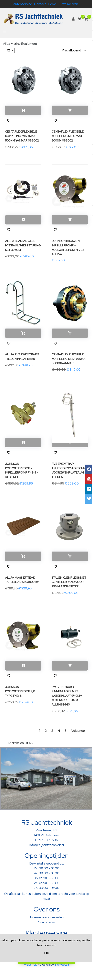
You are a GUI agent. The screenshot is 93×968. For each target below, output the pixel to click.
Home (52, 4)
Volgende (78, 730)
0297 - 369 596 (46, 840)
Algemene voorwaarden (47, 917)
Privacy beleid (46, 922)
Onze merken (68, 4)
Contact (40, 4)
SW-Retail (61, 964)
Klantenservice (21, 4)
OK (46, 953)
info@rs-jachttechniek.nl (46, 845)
